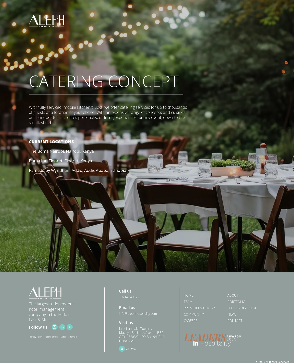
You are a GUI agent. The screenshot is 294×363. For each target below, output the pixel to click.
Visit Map (131, 348)
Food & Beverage (242, 308)
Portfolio (236, 301)
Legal (63, 336)
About (232, 295)
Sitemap (73, 336)
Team (188, 301)
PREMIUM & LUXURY (199, 308)
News (232, 314)
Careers (190, 320)
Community (194, 314)
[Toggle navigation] (261, 21)
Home (188, 295)
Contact (234, 320)
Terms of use (51, 336)
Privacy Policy (35, 336)
